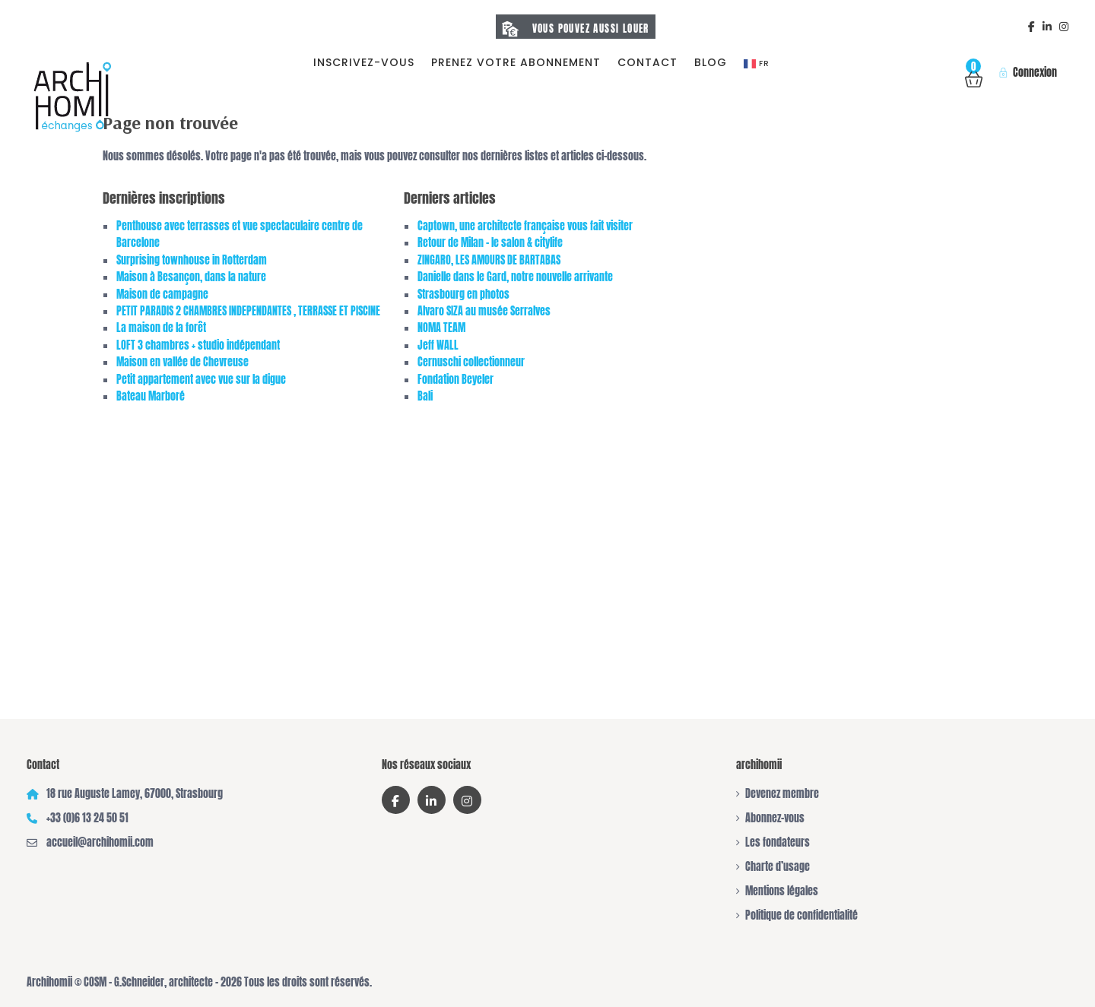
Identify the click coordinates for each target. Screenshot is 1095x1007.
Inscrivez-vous (363, 62)
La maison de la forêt (161, 328)
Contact (647, 62)
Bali (425, 396)
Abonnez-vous (775, 818)
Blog (710, 62)
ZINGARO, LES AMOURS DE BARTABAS (488, 260)
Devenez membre (782, 794)
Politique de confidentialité (801, 915)
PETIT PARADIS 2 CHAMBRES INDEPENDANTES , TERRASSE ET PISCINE (248, 311)
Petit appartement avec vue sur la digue (201, 380)
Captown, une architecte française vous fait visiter (525, 226)
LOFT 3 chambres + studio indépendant (198, 345)
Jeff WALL (438, 345)
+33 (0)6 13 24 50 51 (87, 818)
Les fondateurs (777, 842)
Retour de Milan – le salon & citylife (490, 243)
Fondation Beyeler (455, 380)
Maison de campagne (162, 294)
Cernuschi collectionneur (471, 362)
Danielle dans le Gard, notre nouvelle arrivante (515, 277)
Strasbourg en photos (463, 294)
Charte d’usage (777, 867)
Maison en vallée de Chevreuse (182, 362)
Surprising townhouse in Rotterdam (191, 260)
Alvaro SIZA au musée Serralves (484, 311)
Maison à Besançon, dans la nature (191, 277)
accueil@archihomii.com (100, 842)
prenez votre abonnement (516, 62)
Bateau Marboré (150, 396)
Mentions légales (781, 891)
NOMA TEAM (441, 328)
